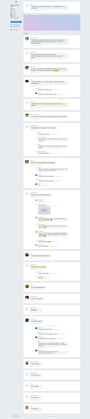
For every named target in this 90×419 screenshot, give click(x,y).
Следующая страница (52, 416)
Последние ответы (15, 26)
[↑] (41, 10)
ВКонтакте (14, 16)
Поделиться (45, 10)
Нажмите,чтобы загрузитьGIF (44, 210)
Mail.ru (13, 8)
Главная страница (15, 24)
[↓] (43, 10)
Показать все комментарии (52, 325)
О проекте (16, 414)
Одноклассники (15, 18)
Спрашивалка (14, 29)
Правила (14, 415)
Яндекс (13, 12)
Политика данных (16, 416)
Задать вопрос (16, 21)
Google (13, 10)
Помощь (18, 415)
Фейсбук (13, 14)
